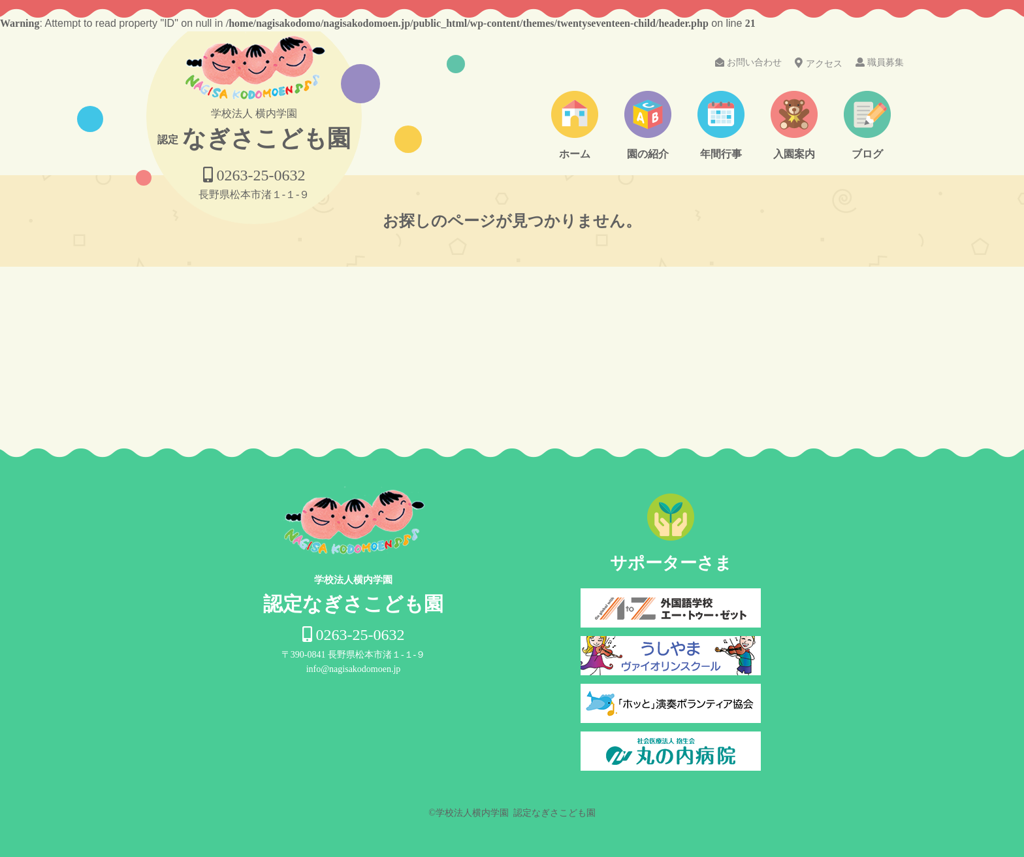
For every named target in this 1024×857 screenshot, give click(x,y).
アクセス (818, 63)
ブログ (867, 154)
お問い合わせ (748, 62)
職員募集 (880, 62)
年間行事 (721, 154)
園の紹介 (648, 154)
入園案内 (794, 154)
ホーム (574, 154)
